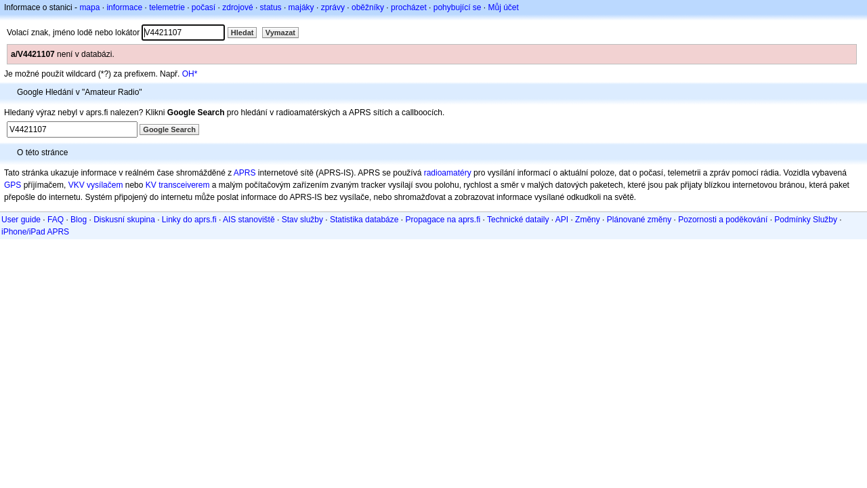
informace (124, 7)
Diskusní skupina (124, 219)
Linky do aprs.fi (189, 219)
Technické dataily (518, 219)
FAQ (55, 219)
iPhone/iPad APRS (35, 232)
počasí (203, 7)
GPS (12, 185)
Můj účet (503, 7)
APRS (245, 173)
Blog (78, 219)
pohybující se (458, 7)
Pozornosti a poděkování (722, 219)
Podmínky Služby (805, 219)
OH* (190, 74)
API (561, 219)
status (271, 7)
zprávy (333, 7)
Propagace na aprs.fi (442, 219)
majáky (301, 7)
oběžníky (368, 7)
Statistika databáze (364, 219)
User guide (21, 219)
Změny (587, 219)
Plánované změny (639, 219)
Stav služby (302, 219)
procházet (409, 7)
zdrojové (237, 7)
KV (151, 185)
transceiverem (183, 185)
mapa (89, 7)
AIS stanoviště (249, 219)
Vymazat (280, 32)
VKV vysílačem (95, 185)
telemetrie (167, 7)
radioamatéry (447, 173)
